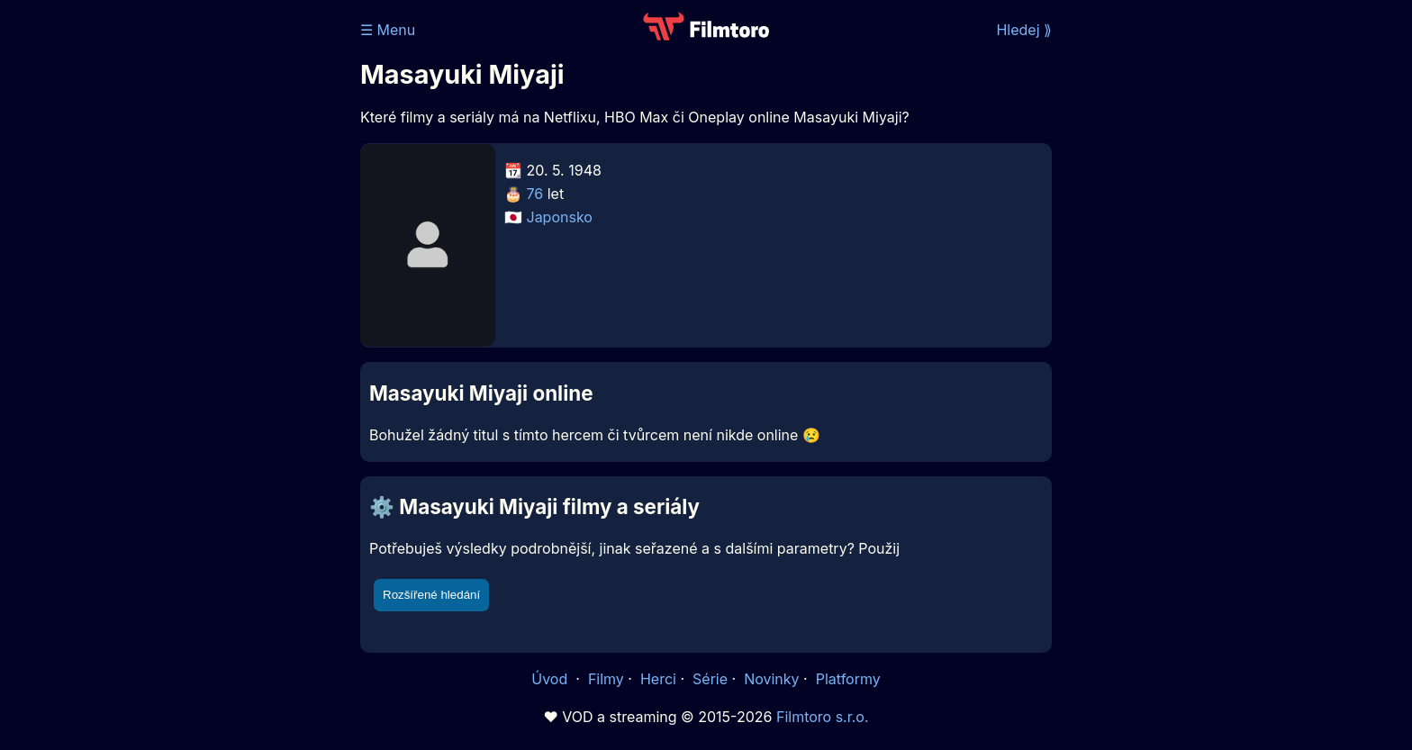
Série (710, 679)
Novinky (771, 679)
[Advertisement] (229, 277)
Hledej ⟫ (1024, 30)
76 (535, 194)
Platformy (848, 679)
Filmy (606, 679)
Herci (658, 679)
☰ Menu (387, 30)
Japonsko (560, 217)
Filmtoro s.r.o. (822, 717)
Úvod (551, 679)
